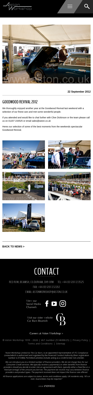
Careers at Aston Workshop (46, 333)
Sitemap (60, 343)
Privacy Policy (81, 340)
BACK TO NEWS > (13, 246)
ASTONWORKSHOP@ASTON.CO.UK (50, 292)
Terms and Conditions (40, 343)
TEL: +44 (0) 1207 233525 (71, 282)
